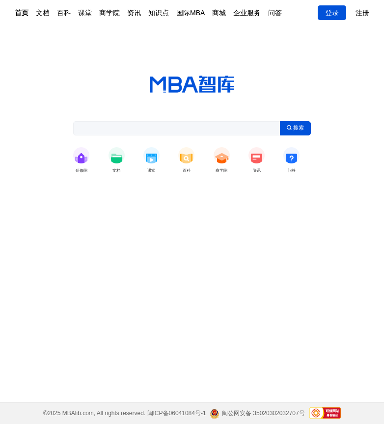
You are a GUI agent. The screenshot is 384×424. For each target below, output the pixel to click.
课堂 (85, 13)
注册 (362, 13)
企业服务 (247, 13)
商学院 (109, 13)
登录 (332, 13)
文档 (43, 13)
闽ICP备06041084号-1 (176, 413)
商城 (219, 13)
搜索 (295, 128)
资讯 (134, 13)
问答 (275, 13)
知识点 (158, 13)
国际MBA (190, 13)
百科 (64, 13)
